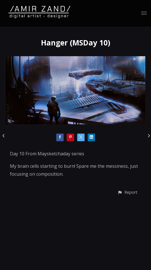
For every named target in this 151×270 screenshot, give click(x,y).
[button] (127, 192)
